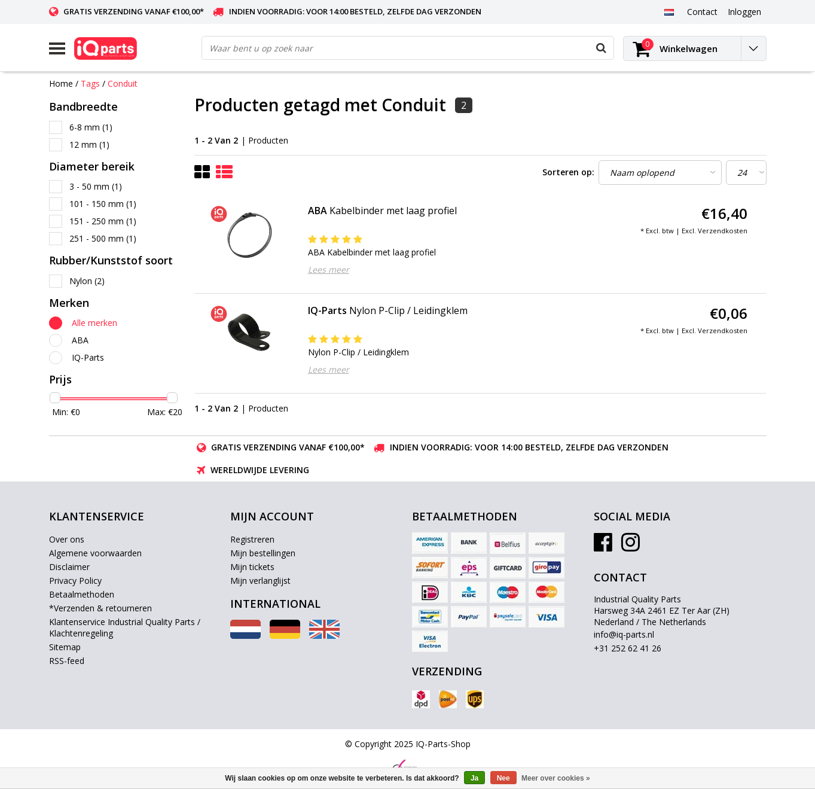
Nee (503, 778)
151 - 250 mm (102, 221)
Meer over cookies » (555, 778)
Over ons (66, 539)
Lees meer (328, 269)
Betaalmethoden (81, 594)
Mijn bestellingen (262, 553)
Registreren (252, 539)
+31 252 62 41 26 (627, 648)
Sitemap (65, 647)
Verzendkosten (722, 230)
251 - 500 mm (102, 238)
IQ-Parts (88, 357)
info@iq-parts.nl (624, 634)
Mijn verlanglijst (260, 580)
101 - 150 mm (102, 203)
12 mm (89, 144)
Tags (90, 83)
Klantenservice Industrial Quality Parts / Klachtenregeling (124, 627)
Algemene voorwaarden (95, 553)
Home (61, 83)
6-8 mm (90, 127)
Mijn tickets (252, 566)
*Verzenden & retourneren (100, 608)
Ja (474, 778)
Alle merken (94, 322)
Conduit (123, 83)
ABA (80, 340)
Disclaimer (69, 566)
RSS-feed (66, 660)
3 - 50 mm (95, 186)
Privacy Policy (75, 580)
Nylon (87, 281)
